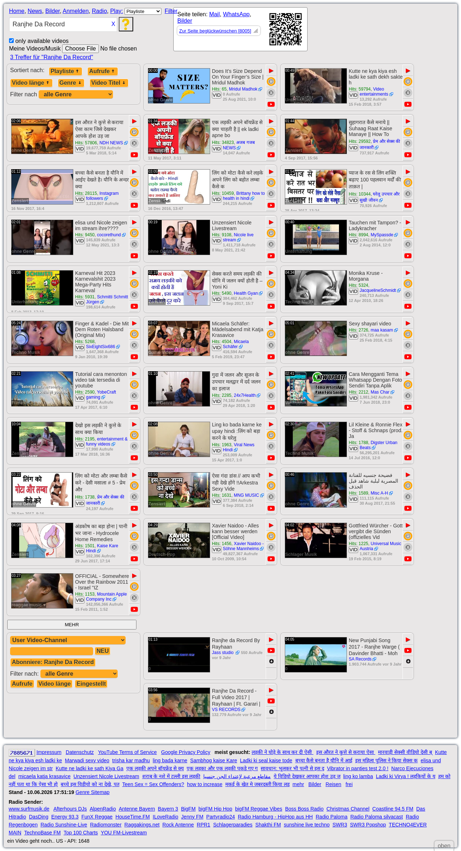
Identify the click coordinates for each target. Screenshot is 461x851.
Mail (214, 14)
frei (348, 784)
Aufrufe (102, 71)
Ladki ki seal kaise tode (266, 760)
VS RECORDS (226, 709)
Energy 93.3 (65, 817)
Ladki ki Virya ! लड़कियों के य (405, 776)
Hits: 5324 (358, 285)
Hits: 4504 (221, 341)
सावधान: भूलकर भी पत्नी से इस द (292, 768)
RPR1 (203, 825)
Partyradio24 (220, 817)
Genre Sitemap (92, 792)
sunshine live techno (307, 825)
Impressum (48, 752)
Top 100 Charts (81, 832)
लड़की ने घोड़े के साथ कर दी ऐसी (282, 752)
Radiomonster (105, 825)
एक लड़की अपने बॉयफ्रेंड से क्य (155, 768)
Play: (116, 11)
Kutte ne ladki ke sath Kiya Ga (89, 768)
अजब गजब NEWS (239, 145)
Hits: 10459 (223, 193)
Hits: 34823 (223, 142)
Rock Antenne (178, 825)
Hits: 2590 (85, 392)
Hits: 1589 (358, 493)
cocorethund (109, 234)
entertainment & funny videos (106, 442)
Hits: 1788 (358, 442)
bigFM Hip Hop (215, 809)
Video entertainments (374, 92)
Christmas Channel (347, 809)
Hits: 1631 (221, 495)
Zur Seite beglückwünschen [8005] (215, 31)
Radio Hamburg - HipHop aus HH (275, 817)
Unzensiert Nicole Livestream (106, 776)
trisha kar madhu (131, 760)
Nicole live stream (238, 237)
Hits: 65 (219, 89)
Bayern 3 (168, 809)
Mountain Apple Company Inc (106, 597)
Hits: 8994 (358, 234)
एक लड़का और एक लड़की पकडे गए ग (222, 768)
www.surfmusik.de (29, 809)
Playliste (66, 71)
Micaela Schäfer (236, 344)
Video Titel (109, 83)
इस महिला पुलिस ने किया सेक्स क (386, 760)
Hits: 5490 (221, 293)
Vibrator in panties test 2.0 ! (357, 768)
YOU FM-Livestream (124, 832)
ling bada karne (170, 760)
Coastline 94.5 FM (392, 809)
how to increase (204, 784)
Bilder (52, 11)
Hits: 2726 (358, 330)
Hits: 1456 (221, 543)
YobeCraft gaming (101, 395)
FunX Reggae (96, 817)
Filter (171, 11)
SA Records (360, 659)
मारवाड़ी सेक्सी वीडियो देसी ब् (405, 752)
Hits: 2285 (221, 395)
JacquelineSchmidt (378, 290)
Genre (71, 83)
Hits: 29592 (360, 141)
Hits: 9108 (221, 234)
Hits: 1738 (85, 497)
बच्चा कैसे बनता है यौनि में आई (323, 760)
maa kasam (382, 330)
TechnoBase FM (42, 832)
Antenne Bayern (137, 809)
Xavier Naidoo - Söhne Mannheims (243, 546)
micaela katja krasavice (44, 776)
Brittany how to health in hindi (244, 196)
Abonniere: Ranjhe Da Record (53, 662)
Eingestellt (91, 684)
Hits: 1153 (85, 594)
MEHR (72, 624)
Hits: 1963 (221, 444)
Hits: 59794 (360, 89)
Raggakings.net (142, 825)
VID (217, 95)
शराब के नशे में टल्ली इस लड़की (171, 776)
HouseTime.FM (133, 817)
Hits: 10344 (360, 194)
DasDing (38, 817)
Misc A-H (379, 493)
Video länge (31, 83)
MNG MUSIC (246, 495)
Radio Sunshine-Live (63, 825)
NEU (102, 651)
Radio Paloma (331, 817)
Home (17, 11)
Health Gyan (246, 293)
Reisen (334, 784)
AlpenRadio (103, 809)
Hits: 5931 (85, 296)
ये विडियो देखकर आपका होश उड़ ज (307, 776)
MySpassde (382, 234)
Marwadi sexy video (87, 760)
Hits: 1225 (358, 543)
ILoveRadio (165, 817)
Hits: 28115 (86, 193)
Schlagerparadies (232, 825)
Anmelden (76, 11)
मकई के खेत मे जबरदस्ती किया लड (257, 784)
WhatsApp (236, 14)
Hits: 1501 (85, 545)
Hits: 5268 (85, 341)
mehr (298, 784)
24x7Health (245, 395)
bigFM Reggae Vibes (258, 809)
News (35, 11)
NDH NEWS (111, 142)
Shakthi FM (268, 825)
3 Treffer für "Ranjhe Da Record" (51, 57)
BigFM (188, 809)
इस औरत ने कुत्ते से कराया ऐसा (345, 752)
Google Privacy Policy (185, 752)
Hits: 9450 (85, 234)
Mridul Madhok (243, 89)
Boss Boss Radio (304, 809)
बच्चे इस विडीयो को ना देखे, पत (90, 784)
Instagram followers (102, 196)
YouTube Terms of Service (127, 752)
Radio (99, 11)
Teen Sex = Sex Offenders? (153, 784)
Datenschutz (80, 752)
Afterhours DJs (70, 809)
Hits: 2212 (358, 392)
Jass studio (223, 652)
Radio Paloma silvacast (376, 817)
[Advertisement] (372, 30)
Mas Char (380, 392)
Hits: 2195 (85, 439)
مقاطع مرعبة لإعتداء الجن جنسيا (237, 776)
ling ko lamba (358, 776)
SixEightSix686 (100, 346)
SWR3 (339, 825)
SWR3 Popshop (368, 825)
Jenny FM (192, 817)
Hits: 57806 (86, 142)
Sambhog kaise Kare (213, 760)
